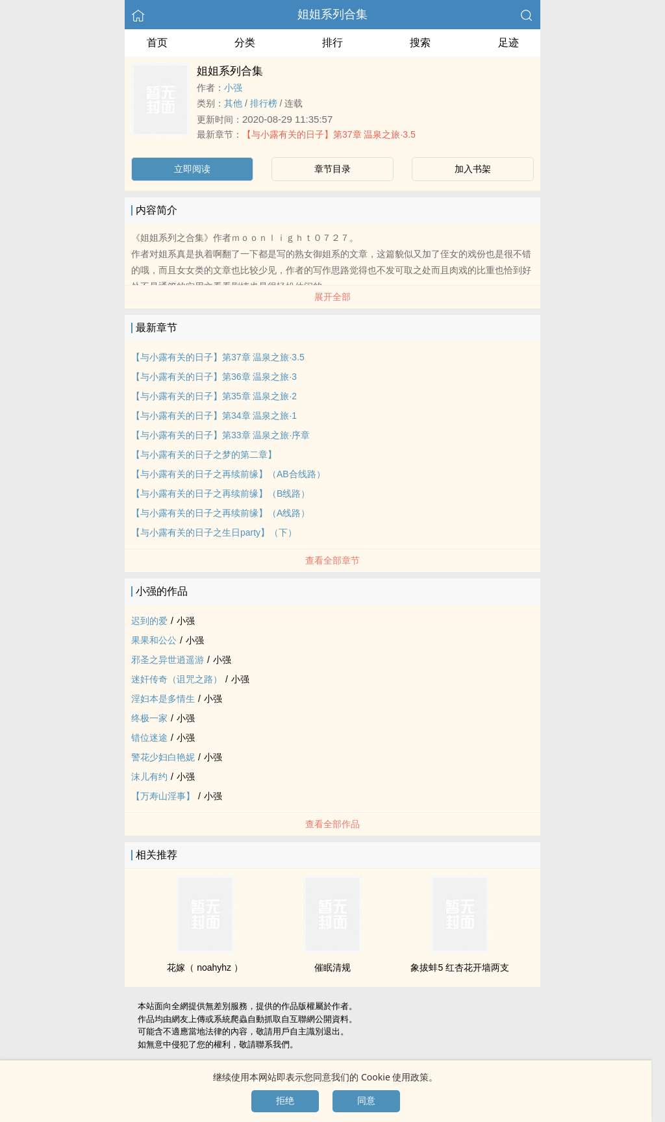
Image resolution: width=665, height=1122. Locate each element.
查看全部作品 (332, 824)
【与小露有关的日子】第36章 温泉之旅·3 (214, 376)
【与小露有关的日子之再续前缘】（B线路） (220, 493)
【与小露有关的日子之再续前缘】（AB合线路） (228, 474)
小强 (233, 87)
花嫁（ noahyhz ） (205, 967)
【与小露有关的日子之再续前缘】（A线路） (220, 513)
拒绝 (285, 1100)
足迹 (508, 42)
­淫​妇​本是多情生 (163, 698)
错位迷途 (149, 737)
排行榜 (263, 103)
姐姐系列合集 (332, 14)
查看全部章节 (332, 560)
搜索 (420, 42)
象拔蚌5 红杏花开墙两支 (459, 967)
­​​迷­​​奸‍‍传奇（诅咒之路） (176, 679)
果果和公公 (154, 640)
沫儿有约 (149, 776)
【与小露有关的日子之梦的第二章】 (204, 454)
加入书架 (473, 169)
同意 (366, 1100)
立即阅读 (192, 169)
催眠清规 (332, 967)
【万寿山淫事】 (163, 796)
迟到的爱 (149, 621)
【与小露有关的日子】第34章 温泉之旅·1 (214, 415)
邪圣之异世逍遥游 (167, 659)
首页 (157, 42)
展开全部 (332, 297)
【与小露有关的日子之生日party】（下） (214, 532)
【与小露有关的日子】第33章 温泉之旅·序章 (220, 435)
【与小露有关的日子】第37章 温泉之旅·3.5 (329, 134)
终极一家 (149, 718)
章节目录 (332, 169)
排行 (332, 42)
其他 (233, 103)
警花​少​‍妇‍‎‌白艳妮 (163, 757)
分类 (244, 42)
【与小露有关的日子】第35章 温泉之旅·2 (214, 396)
